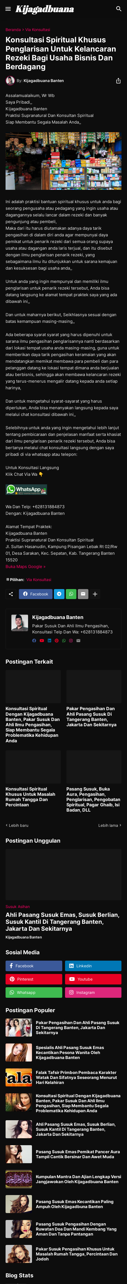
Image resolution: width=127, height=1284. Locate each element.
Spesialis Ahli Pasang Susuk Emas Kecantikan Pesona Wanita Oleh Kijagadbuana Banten (70, 1052)
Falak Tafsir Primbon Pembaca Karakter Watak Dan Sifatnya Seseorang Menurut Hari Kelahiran (76, 1077)
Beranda (13, 30)
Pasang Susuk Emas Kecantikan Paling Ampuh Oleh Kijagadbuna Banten (75, 1204)
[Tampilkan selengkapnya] (95, 594)
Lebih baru (18, 825)
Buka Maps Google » (26, 566)
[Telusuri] (119, 9)
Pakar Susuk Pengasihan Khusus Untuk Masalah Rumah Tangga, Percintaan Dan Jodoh (77, 1254)
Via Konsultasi (37, 30)
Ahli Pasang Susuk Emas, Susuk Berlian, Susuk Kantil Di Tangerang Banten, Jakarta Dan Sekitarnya (62, 921)
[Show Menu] (7, 9)
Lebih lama (108, 825)
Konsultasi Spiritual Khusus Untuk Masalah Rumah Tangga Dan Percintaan (30, 797)
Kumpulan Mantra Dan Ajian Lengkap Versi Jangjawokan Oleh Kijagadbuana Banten (78, 1179)
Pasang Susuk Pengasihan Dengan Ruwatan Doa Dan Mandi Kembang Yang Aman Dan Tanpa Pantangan (76, 1229)
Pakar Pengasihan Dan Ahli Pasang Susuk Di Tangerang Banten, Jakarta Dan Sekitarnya (91, 716)
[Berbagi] (116, 80)
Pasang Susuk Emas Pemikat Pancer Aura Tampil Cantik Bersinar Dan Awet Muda (78, 1154)
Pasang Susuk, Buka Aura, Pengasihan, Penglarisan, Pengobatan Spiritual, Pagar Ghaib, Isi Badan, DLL (93, 799)
